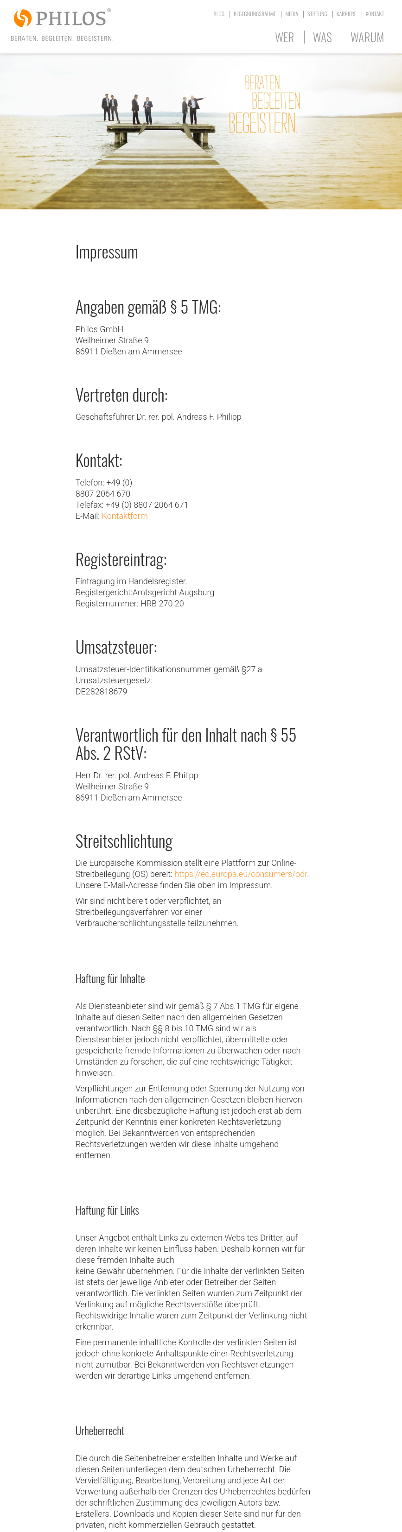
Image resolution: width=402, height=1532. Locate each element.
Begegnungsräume (255, 14)
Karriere (347, 14)
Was (322, 36)
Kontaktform (125, 516)
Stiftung (317, 14)
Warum (367, 36)
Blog (219, 14)
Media (291, 14)
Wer (284, 36)
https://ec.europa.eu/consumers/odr (240, 874)
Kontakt (375, 14)
